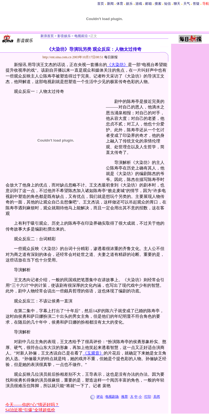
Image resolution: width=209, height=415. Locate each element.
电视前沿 (81, 36)
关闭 (156, 397)
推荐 (124, 397)
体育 (119, 4)
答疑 (196, 4)
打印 (147, 397)
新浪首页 (47, 36)
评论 (99, 397)
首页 (100, 4)
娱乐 (129, 4)
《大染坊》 (117, 64)
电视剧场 (112, 397)
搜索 (158, 4)
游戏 (138, 4)
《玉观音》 (93, 353)
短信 (167, 4)
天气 (186, 4)
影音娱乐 (64, 36)
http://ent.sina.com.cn (57, 57)
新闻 (110, 4)
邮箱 (148, 4)
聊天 (177, 4)
